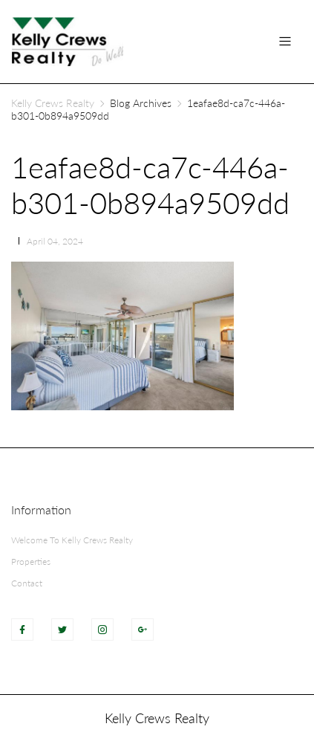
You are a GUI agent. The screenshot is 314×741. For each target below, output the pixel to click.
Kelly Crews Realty (52, 103)
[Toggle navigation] (285, 41)
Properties (30, 561)
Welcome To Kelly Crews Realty (72, 540)
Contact (26, 583)
